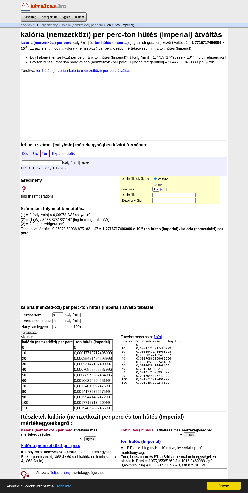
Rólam (79, 17)
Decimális (30, 154)
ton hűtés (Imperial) (112, 43)
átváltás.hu (28, 25)
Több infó (64, 486)
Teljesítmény (49, 25)
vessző (161, 179)
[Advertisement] (124, 106)
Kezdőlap (30, 17)
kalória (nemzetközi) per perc (82, 25)
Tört (45, 154)
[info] (163, 189)
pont (159, 184)
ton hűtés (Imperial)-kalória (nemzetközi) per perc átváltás (83, 71)
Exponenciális (63, 154)
